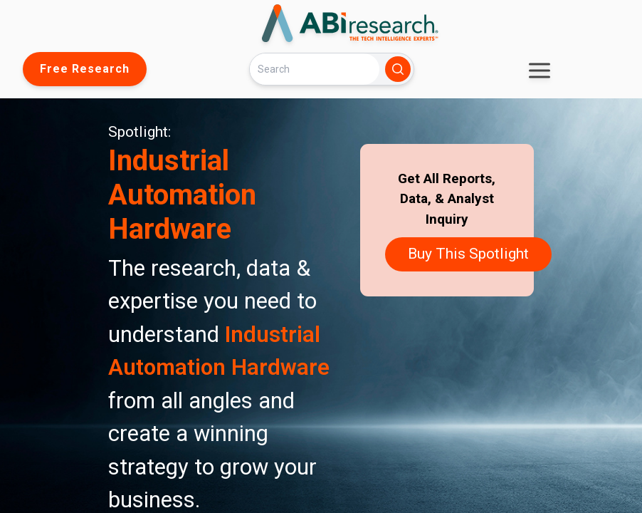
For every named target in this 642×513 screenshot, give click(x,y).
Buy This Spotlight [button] (468, 253)
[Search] (314, 68)
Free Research (85, 69)
